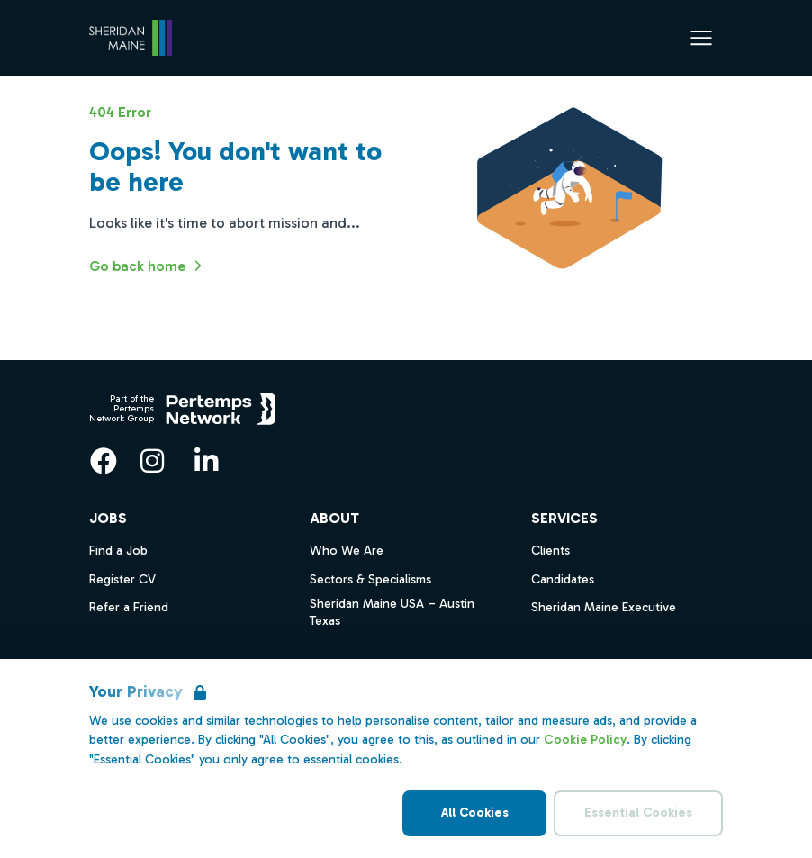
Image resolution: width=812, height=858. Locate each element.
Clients (550, 550)
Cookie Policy (585, 739)
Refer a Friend (128, 607)
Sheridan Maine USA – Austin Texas (392, 612)
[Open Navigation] (701, 37)
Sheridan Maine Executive (603, 607)
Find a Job (118, 550)
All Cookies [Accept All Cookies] (475, 812)
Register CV (122, 579)
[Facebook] (103, 461)
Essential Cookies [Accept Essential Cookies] (638, 812)
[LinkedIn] (206, 461)
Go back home (148, 266)
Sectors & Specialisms (370, 579)
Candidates (562, 579)
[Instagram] (152, 461)
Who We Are (346, 550)
